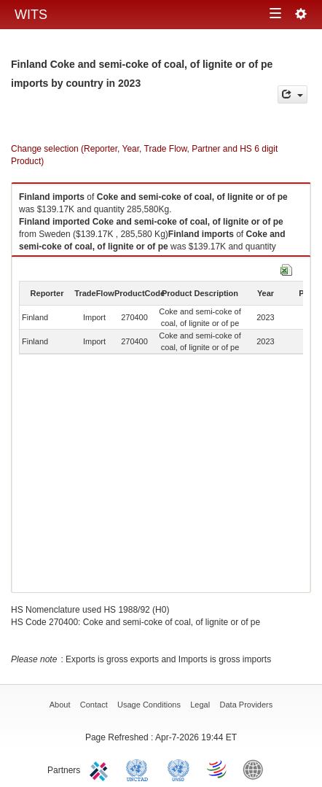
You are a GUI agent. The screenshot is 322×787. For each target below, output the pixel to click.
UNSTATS (178, 768)
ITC (101, 768)
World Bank (256, 768)
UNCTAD (139, 768)
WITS (31, 14)
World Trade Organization (217, 768)
